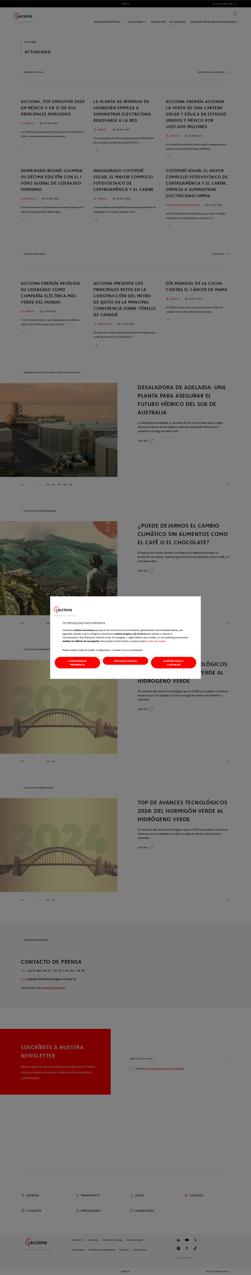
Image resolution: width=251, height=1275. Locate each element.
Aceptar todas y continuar (173, 662)
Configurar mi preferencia (77, 662)
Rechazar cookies (125, 660)
